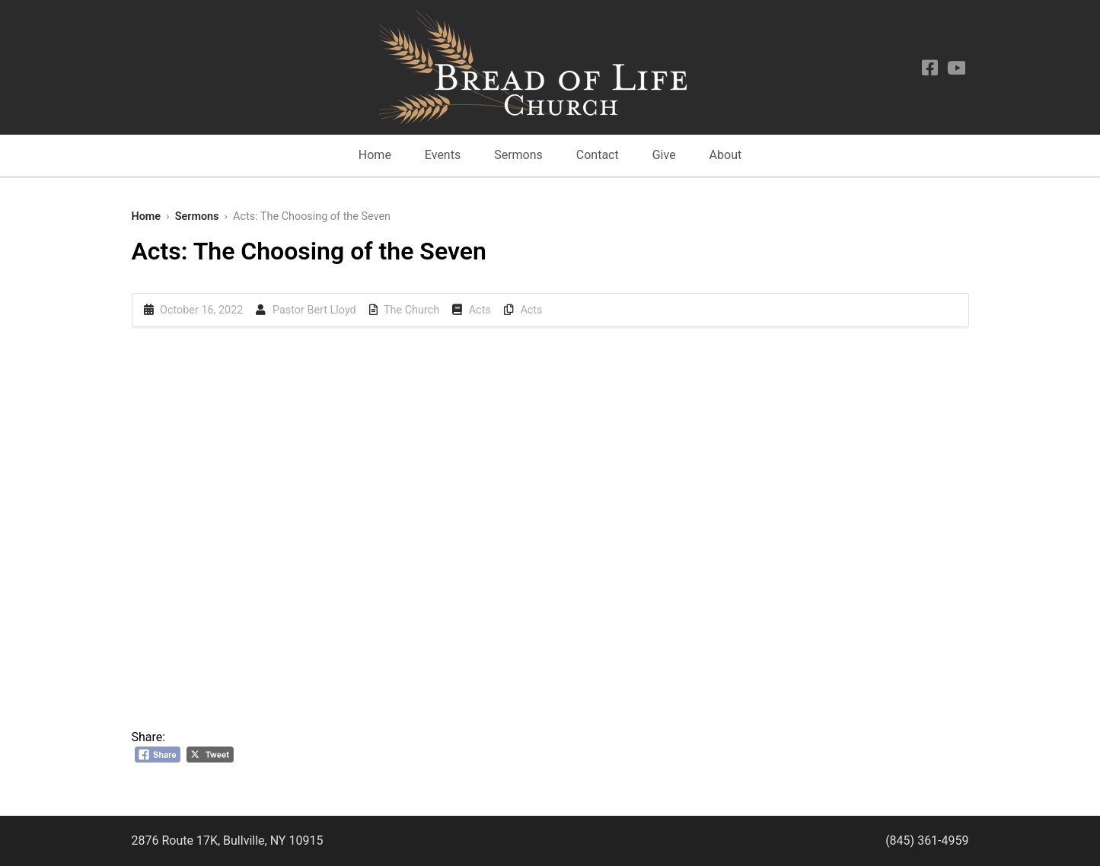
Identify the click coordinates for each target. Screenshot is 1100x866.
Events (443, 155)
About (725, 155)
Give (664, 155)
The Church (411, 310)
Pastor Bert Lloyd (314, 310)
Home (375, 155)
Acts (480, 310)
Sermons (518, 155)
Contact (597, 155)
